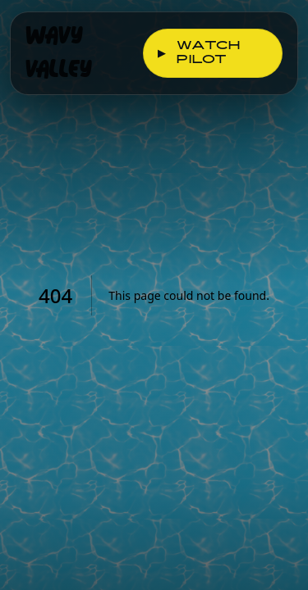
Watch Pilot (199, 53)
